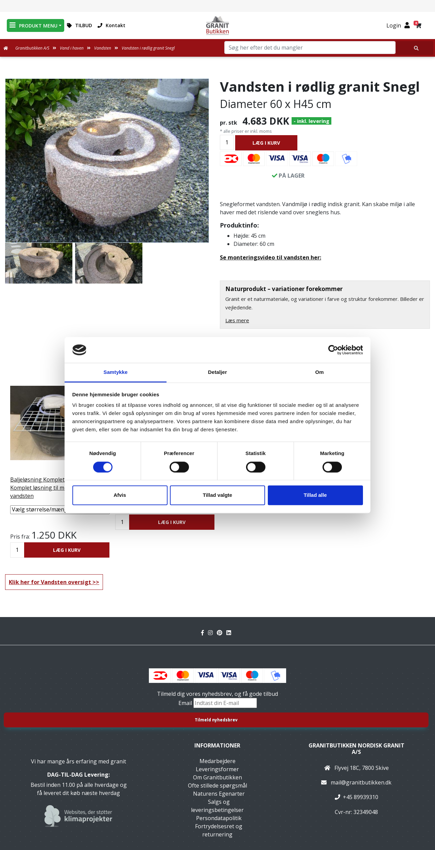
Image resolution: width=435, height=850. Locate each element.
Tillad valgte (217, 495)
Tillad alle (315, 495)
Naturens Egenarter (219, 793)
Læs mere (237, 320)
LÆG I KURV (266, 143)
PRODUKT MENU (33, 25)
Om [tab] (319, 372)
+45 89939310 (360, 797)
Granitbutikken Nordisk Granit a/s (356, 749)
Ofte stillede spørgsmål (217, 785)
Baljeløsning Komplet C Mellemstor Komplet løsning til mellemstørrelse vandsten (55, 488)
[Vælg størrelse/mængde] (60, 509)
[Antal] (227, 142)
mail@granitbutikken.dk (361, 782)
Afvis (120, 495)
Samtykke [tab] (116, 372)
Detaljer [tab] (217, 372)
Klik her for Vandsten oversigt (50, 582)
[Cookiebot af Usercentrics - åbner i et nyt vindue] (333, 350)
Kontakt (111, 25)
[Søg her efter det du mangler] (414, 48)
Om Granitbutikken (217, 777)
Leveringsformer (217, 769)
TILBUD (79, 25)
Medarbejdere (217, 761)
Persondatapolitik (219, 818)
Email (185, 703)
